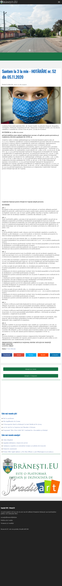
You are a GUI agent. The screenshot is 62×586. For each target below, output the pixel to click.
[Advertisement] (31, 185)
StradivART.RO (24, 529)
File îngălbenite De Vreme (11, 421)
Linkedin (55, 355)
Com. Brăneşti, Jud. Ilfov (12, 580)
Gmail (19, 355)
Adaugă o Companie (30, 376)
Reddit (43, 355)
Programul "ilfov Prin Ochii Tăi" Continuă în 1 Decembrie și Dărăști (25, 430)
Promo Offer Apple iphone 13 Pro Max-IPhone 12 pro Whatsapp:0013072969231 (28, 452)
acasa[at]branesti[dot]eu (9, 517)
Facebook (6, 355)
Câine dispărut (8, 440)
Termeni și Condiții (7, 523)
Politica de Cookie (7, 520)
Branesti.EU (5, 529)
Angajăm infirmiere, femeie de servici (15, 443)
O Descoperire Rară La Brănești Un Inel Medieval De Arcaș (22, 424)
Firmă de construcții (10, 449)
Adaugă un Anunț (30, 369)
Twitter (31, 355)
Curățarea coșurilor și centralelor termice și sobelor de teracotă (24, 446)
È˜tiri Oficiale (11, 349)
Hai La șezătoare (8, 418)
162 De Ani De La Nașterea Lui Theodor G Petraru (19, 427)
